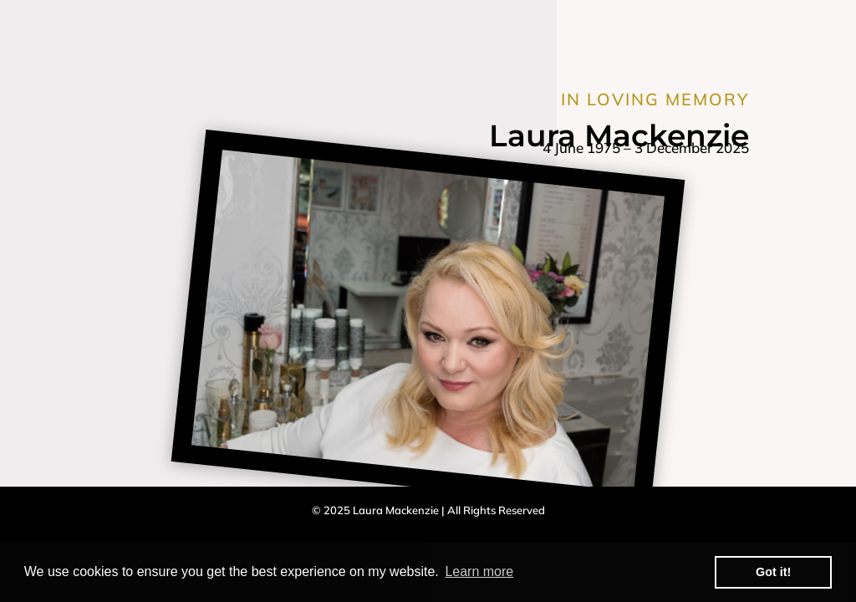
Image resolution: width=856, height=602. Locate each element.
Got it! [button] (773, 572)
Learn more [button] (479, 571)
